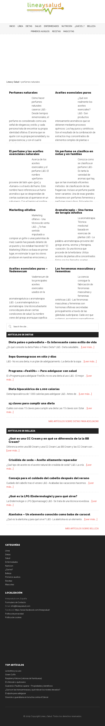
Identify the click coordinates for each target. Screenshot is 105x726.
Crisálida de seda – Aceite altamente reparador (43, 460)
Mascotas (9, 584)
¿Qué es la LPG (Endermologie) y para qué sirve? (43, 496)
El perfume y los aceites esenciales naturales (26, 153)
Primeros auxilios (12, 577)
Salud (7, 558)
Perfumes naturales (23, 92)
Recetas (8, 581)
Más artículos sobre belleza (82, 528)
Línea (7, 551)
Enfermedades (11, 562)
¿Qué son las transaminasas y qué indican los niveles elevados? (32, 690)
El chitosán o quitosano (15, 682)
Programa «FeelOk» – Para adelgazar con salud (43, 371)
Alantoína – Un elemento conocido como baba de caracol (49, 514)
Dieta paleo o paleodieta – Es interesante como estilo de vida (53, 342)
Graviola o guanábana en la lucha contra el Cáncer (26, 697)
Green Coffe (10, 674)
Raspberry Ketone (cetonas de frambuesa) (23, 678)
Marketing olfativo (22, 210)
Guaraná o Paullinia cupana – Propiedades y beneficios (29, 686)
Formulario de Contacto (15, 602)
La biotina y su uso (13, 671)
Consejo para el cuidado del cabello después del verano (49, 478)
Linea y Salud (52, 9)
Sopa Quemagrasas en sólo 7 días (32, 356)
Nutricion (9, 566)
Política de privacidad (14, 614)
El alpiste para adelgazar (15, 693)
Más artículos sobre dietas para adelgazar (73, 421)
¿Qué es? (9, 569)
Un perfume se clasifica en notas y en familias (74, 153)
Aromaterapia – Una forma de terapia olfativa (74, 211)
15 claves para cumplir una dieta (32, 403)
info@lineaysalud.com (20, 606)
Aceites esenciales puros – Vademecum (28, 270)
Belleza (8, 573)
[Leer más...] (87, 347)
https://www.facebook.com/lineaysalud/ (32, 610)
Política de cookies (13, 617)
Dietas (8, 554)
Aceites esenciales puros (73, 92)
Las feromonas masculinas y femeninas (75, 270)
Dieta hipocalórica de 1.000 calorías (34, 389)
